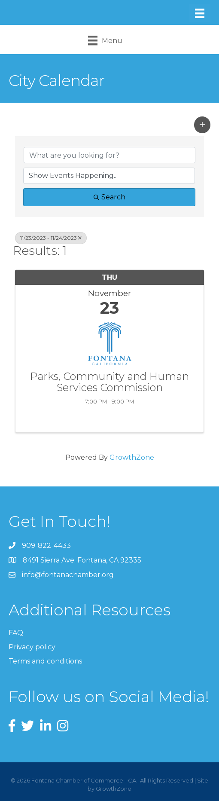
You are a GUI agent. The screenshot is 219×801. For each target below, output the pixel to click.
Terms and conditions (45, 661)
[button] (202, 124)
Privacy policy (32, 647)
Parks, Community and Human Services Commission (109, 382)
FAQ (16, 633)
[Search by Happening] (109, 176)
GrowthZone (132, 457)
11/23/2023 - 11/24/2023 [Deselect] (51, 238)
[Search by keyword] (109, 155)
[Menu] (199, 13)
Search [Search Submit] (109, 197)
